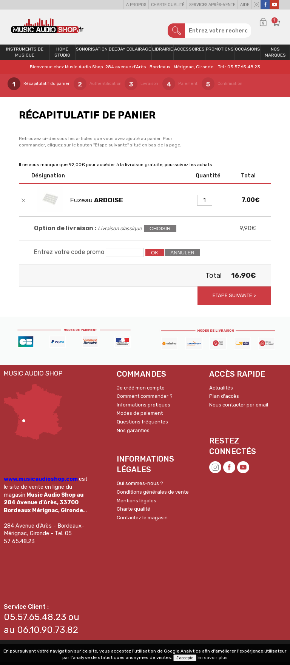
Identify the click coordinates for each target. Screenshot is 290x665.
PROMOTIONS (220, 51)
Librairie (162, 51)
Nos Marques (275, 55)
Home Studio (62, 55)
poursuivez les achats (188, 167)
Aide (244, 4)
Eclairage (138, 51)
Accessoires (189, 51)
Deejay (117, 51)
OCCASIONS (247, 51)
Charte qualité (167, 4)
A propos (136, 4)
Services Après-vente (212, 4)
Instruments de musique (24, 55)
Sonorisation (92, 51)
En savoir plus (212, 657)
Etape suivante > (234, 298)
